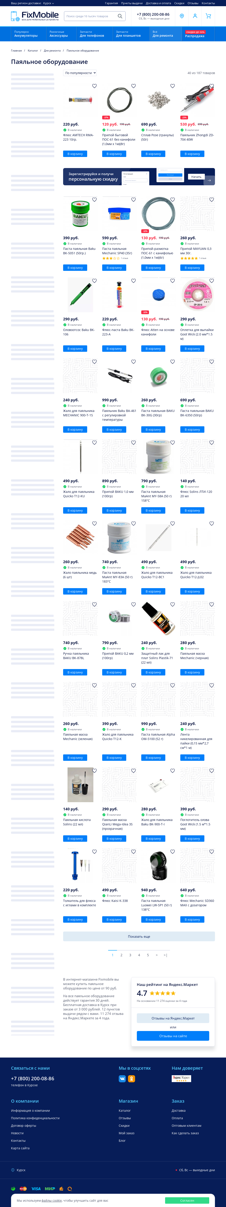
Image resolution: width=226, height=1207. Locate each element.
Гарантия (111, 3)
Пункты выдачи (132, 3)
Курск (47, 3)
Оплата (177, 1118)
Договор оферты (23, 1125)
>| (166, 955)
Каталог (125, 1110)
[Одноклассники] (131, 1081)
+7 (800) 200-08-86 (153, 14)
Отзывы (193, 3)
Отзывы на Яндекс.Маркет (173, 1018)
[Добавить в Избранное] (94, 86)
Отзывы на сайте (173, 1036)
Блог (122, 1140)
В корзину (75, 154)
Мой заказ (126, 1133)
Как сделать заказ (185, 1133)
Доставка (179, 1110)
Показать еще (139, 936)
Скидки (179, 3)
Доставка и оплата (158, 3)
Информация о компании (30, 1110)
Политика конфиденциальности (35, 1118)
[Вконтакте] (122, 1081)
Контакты (208, 3)
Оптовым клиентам (186, 1125)
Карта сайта (20, 1148)
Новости (17, 1133)
